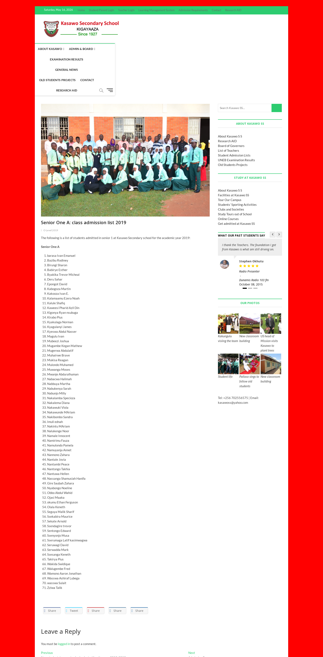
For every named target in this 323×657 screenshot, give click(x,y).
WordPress (114, 643)
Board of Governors (231, 105)
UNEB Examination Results (236, 119)
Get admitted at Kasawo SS (236, 182)
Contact (216, 10)
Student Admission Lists (234, 114)
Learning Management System (156, 10)
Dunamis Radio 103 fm (254, 239)
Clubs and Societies (231, 168)
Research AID (233, 10)
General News (154, 49)
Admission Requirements (193, 10)
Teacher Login (126, 10)
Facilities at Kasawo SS (233, 154)
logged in (64, 603)
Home (81, 10)
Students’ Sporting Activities (237, 163)
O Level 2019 (50, 189)
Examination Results (122, 49)
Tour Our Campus (229, 159)
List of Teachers (228, 109)
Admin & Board (86, 49)
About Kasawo (55, 49)
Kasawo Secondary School (58, 643)
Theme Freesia (98, 643)
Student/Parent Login (101, 10)
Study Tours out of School (235, 173)
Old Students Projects (189, 49)
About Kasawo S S (230, 95)
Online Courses (228, 178)
